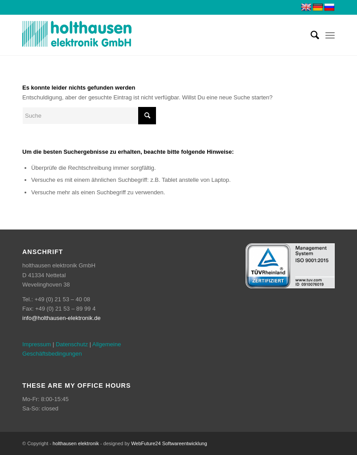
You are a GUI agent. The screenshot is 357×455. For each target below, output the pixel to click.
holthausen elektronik (76, 443)
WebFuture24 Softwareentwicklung (169, 443)
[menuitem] (310, 35)
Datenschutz (72, 344)
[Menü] (330, 35)
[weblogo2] (77, 35)
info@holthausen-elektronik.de (61, 318)
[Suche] (310, 35)
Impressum (36, 344)
